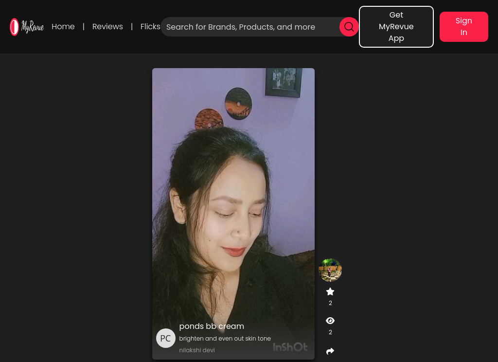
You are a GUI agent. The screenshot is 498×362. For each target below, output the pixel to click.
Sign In (464, 26)
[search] (349, 26)
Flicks (150, 26)
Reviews (107, 26)
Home (63, 26)
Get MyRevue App (396, 26)
